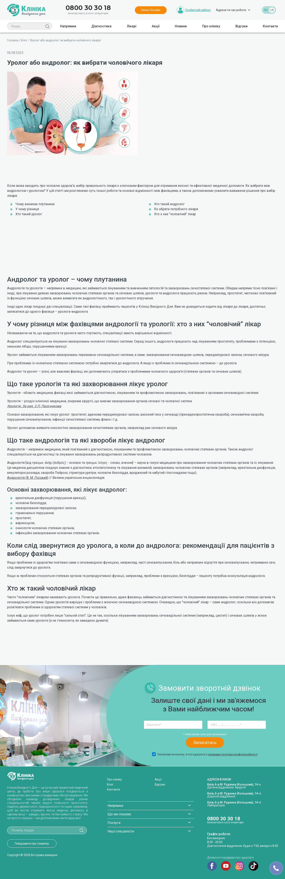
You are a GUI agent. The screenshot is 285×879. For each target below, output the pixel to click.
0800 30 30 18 (88, 8)
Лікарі (131, 26)
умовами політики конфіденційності (233, 754)
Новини (181, 26)
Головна (12, 40)
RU (266, 10)
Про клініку (211, 26)
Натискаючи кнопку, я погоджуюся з (204, 754)
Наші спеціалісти (120, 831)
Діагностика (101, 26)
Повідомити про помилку (32, 843)
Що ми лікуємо (119, 814)
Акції (156, 26)
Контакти (270, 26)
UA (272, 10)
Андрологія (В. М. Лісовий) (27, 478)
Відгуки (241, 26)
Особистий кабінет (198, 10)
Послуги (113, 823)
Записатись (205, 742)
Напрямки (68, 26)
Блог (24, 40)
